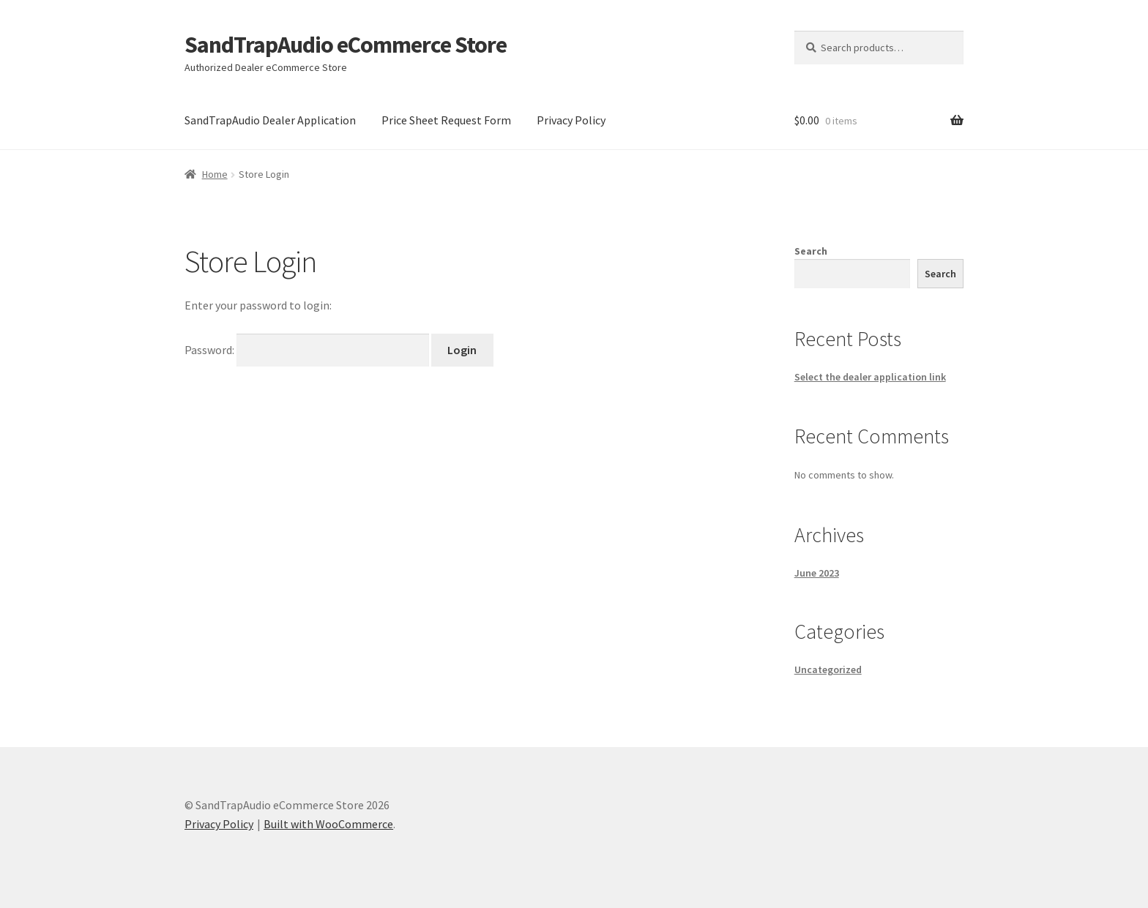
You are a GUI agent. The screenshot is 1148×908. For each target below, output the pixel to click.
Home (215, 174)
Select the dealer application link (870, 376)
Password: (307, 349)
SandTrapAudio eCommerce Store (345, 44)
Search (810, 251)
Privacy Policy (571, 120)
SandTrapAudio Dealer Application (270, 120)
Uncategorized (828, 669)
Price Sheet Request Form (446, 120)
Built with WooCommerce (328, 824)
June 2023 (816, 572)
